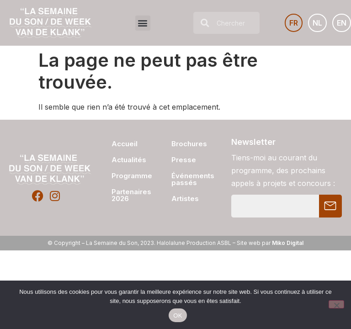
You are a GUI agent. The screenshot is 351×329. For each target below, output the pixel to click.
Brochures (189, 143)
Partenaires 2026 (128, 195)
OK (177, 315)
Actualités (128, 159)
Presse (183, 159)
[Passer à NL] (317, 23)
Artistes (185, 198)
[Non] (336, 304)
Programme (128, 175)
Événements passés (192, 179)
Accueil (125, 143)
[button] (142, 23)
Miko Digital (287, 242)
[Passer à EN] (341, 23)
